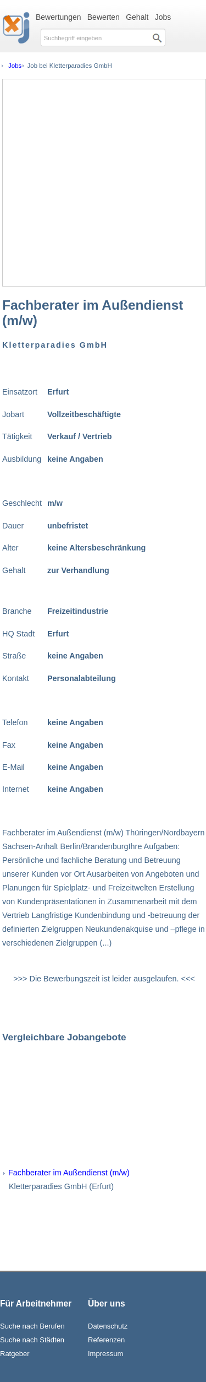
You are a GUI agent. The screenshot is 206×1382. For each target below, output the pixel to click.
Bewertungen (58, 17)
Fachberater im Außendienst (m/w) (69, 1172)
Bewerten (103, 17)
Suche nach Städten (32, 1340)
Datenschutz (107, 1326)
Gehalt (137, 17)
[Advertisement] (103, 182)
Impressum (105, 1353)
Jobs (163, 17)
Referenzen (106, 1340)
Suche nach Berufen (32, 1326)
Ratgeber (14, 1353)
